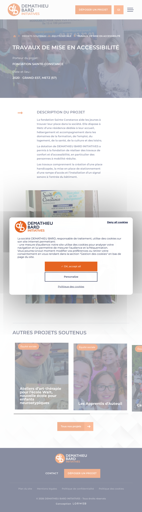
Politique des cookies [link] (71, 286)
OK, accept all (71, 266)
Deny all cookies (117, 222)
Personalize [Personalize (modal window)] (71, 276)
